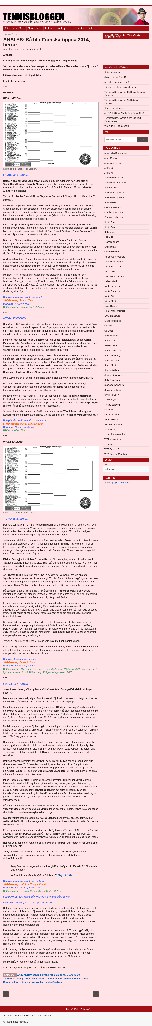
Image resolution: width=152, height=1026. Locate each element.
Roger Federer (11, 982)
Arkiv (105, 465)
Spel (71, 28)
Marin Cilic (109, 296)
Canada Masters (112, 207)
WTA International (113, 439)
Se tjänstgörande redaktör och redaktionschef (27, 1015)
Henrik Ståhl (35, 49)
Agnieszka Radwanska (115, 153)
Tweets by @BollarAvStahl (116, 482)
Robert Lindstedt (112, 350)
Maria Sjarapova (112, 291)
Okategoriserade (112, 321)
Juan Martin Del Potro (115, 276)
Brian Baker (110, 202)
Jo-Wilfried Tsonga (13, 978)
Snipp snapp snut (113, 72)
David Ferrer (40, 975)
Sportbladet (35, 28)
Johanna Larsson (113, 266)
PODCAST (109, 340)
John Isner (32, 978)
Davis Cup (109, 227)
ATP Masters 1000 (113, 177)
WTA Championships (114, 434)
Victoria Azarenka (113, 424)
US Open (109, 409)
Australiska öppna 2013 (116, 192)
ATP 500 (108, 172)
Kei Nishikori (110, 281)
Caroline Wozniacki (113, 212)
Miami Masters (111, 301)
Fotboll (49, 28)
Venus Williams (112, 419)
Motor (80, 28)
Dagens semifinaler (113, 108)
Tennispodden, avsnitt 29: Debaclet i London (122, 101)
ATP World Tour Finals (115, 182)
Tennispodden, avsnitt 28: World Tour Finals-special (122, 119)
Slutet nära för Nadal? (115, 77)
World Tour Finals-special (116, 126)
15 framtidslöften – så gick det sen (121, 87)
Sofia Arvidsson (112, 380)
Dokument (109, 232)
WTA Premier (110, 444)
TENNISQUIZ (111, 399)
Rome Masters (111, 365)
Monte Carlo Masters (114, 311)
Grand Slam (73, 975)
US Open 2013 (111, 414)
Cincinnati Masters (113, 217)
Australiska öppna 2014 (116, 197)
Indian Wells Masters (114, 256)
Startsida (7, 34)
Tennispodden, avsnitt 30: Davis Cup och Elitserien (124, 93)
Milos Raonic (46, 978)
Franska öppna (56, 975)
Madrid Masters (112, 286)
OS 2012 (108, 325)
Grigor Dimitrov (111, 251)
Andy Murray (24, 975)
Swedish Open (111, 395)
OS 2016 (108, 330)
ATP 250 (108, 168)
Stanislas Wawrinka (32, 982)
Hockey (61, 28)
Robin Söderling (112, 355)
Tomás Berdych (53, 982)
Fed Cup (108, 237)
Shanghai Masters (113, 375)
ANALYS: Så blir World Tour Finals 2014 (124, 113)
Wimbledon (110, 429)
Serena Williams (112, 370)
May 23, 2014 (65, 875)
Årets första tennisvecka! (116, 82)
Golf (90, 28)
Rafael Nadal (81, 978)
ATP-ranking (110, 187)
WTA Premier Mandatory (116, 454)
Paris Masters (111, 335)
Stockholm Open (112, 390)
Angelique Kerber (113, 163)
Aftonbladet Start (15, 28)
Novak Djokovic (64, 978)
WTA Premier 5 (111, 449)
